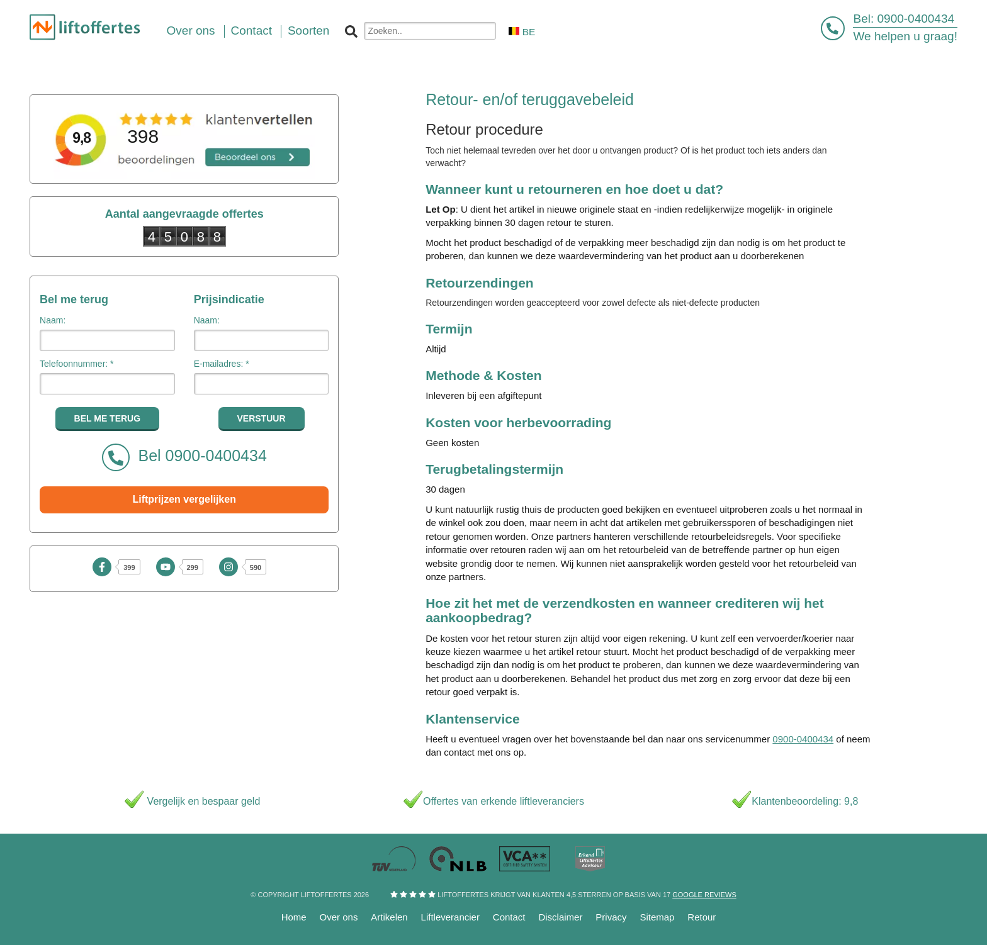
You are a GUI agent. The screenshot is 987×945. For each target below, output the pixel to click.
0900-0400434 (916, 18)
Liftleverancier (450, 917)
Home (294, 917)
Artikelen (389, 917)
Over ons (339, 917)
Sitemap (657, 917)
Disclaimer (560, 917)
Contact (509, 917)
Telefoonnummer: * (77, 364)
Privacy (610, 917)
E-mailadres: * (221, 364)
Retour (701, 917)
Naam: (52, 320)
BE (522, 31)
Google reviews (704, 894)
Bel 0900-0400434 (184, 457)
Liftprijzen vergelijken (183, 499)
